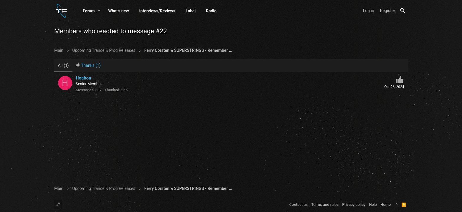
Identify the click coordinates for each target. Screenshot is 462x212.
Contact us (298, 204)
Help (373, 204)
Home (385, 204)
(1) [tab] (63, 65)
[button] (99, 11)
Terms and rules (325, 204)
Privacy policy (353, 204)
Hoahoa (83, 78)
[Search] (402, 11)
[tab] (88, 66)
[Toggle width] (58, 204)
